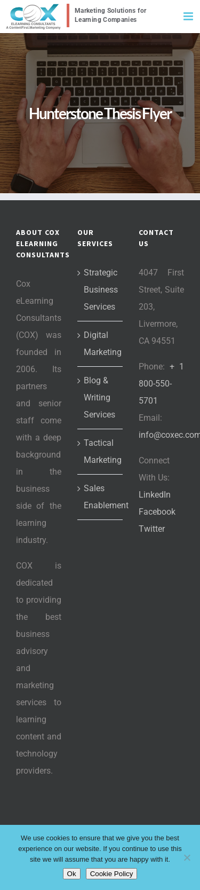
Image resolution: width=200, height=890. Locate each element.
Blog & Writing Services (99, 397)
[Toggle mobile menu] (189, 16)
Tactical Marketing (100, 451)
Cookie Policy (111, 874)
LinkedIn (155, 495)
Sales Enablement (100, 496)
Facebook (157, 512)
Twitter (152, 529)
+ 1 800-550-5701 (161, 383)
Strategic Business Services (100, 289)
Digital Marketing (100, 343)
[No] (186, 857)
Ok (71, 874)
